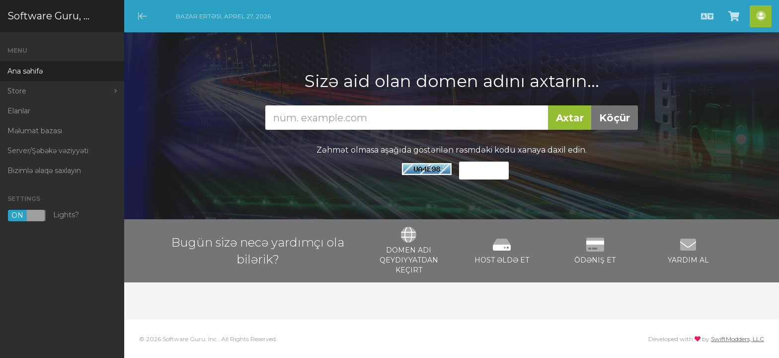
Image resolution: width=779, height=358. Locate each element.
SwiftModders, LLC (737, 339)
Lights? (43, 215)
